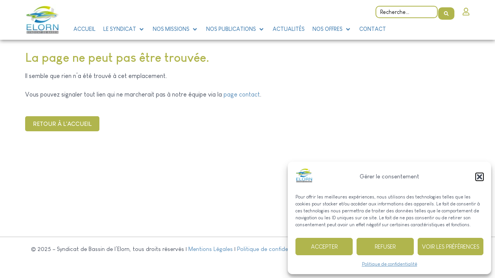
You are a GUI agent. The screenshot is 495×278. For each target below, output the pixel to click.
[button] (479, 177)
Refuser (385, 246)
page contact (242, 94)
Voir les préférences (450, 246)
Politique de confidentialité (389, 264)
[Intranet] (466, 10)
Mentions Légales (210, 249)
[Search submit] (446, 10)
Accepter (324, 246)
